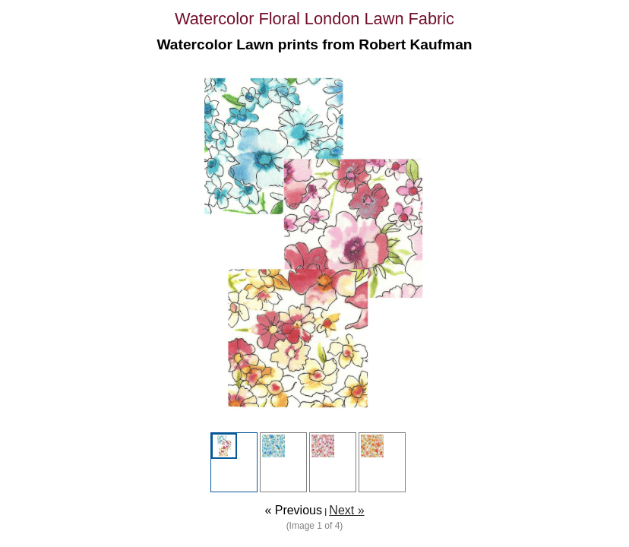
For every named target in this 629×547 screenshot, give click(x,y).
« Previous (293, 510)
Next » (346, 510)
